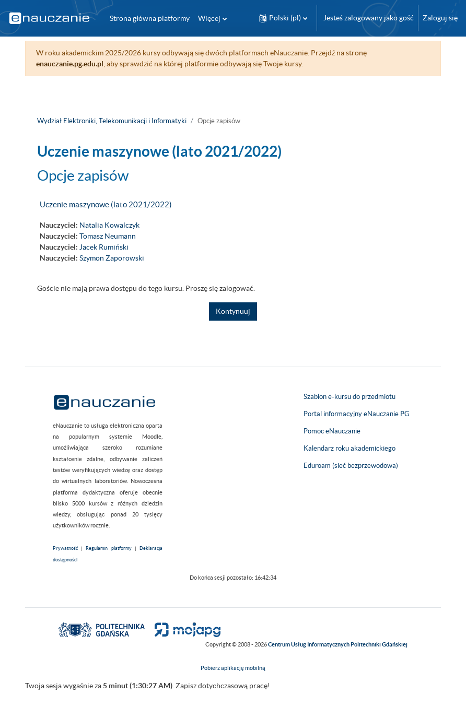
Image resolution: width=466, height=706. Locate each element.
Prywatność (65, 548)
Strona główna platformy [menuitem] (150, 18)
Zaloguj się (440, 18)
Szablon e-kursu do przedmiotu (349, 397)
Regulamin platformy (108, 548)
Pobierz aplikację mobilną (233, 668)
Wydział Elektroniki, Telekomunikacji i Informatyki (112, 121)
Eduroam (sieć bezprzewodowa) (351, 465)
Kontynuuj (233, 311)
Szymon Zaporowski (111, 258)
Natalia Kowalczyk (109, 225)
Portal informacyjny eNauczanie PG (357, 414)
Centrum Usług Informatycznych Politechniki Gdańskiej (337, 644)
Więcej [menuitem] (209, 18)
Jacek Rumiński (104, 247)
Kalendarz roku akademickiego (349, 448)
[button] (283, 18)
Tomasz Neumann (107, 236)
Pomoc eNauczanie (332, 431)
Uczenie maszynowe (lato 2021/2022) (106, 204)
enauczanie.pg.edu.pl (69, 64)
